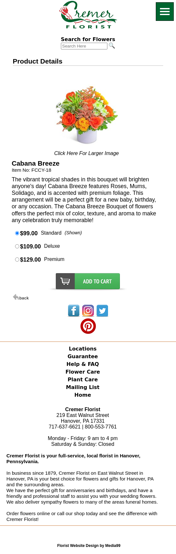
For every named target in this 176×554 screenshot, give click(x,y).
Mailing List (82, 387)
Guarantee (83, 356)
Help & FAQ (82, 364)
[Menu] (164, 12)
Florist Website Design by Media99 (88, 545)
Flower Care (82, 372)
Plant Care (83, 380)
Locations (83, 349)
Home (82, 395)
